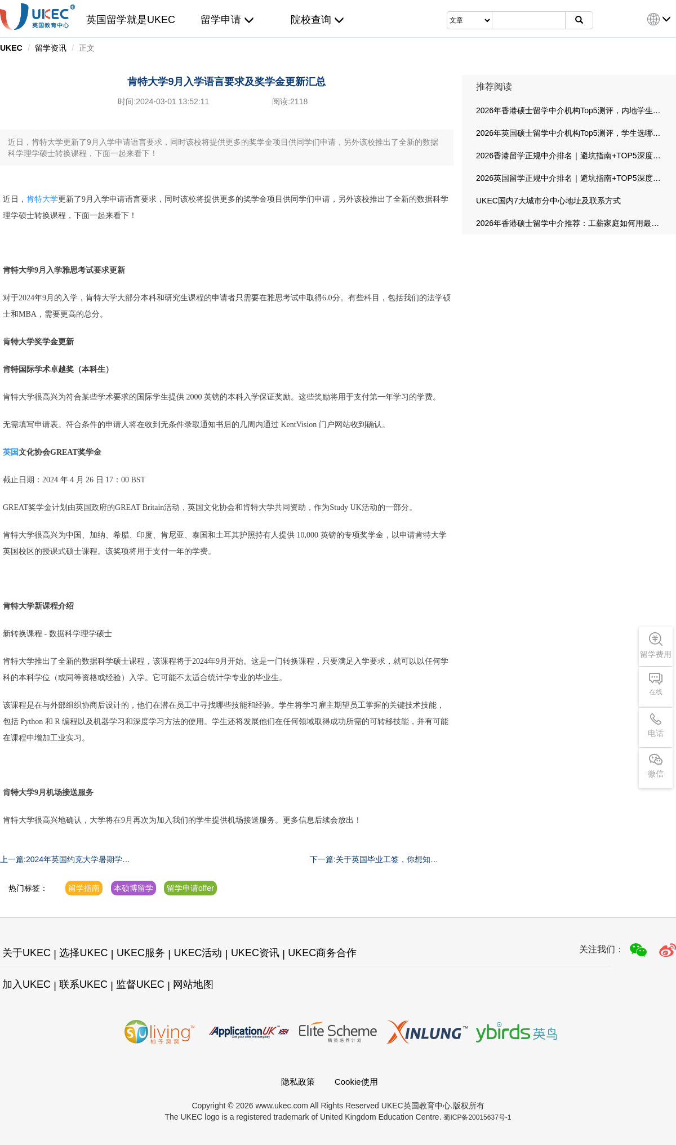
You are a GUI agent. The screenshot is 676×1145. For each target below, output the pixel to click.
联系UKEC (83, 984)
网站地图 (193, 984)
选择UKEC (83, 952)
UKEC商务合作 (322, 952)
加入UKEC (26, 984)
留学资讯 (50, 47)
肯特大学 (42, 199)
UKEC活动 (198, 952)
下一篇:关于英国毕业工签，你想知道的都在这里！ (374, 860)
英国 (11, 452)
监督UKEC (140, 984)
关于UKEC (26, 952)
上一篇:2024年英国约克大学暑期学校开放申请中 (65, 860)
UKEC (11, 47)
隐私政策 (298, 1081)
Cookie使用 (356, 1081)
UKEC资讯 (255, 952)
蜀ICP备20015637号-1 (477, 1117)
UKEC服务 (141, 952)
